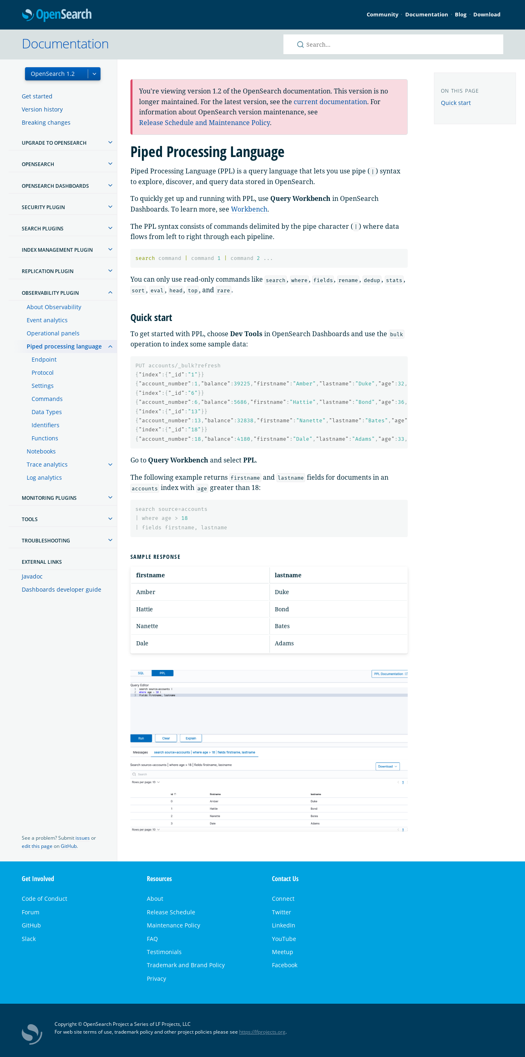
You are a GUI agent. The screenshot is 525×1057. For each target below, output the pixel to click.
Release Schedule (171, 912)
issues (82, 837)
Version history (42, 109)
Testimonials (164, 952)
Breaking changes (46, 122)
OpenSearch (56, 16)
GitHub (69, 846)
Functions (45, 438)
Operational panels (53, 333)
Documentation (426, 14)
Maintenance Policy (173, 925)
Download (486, 14)
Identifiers (45, 425)
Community (382, 14)
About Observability (54, 307)
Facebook (284, 965)
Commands (47, 399)
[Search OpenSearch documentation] (393, 44)
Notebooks (41, 451)
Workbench (249, 209)
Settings (43, 386)
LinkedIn (283, 925)
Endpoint (44, 359)
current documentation (330, 101)
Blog (460, 14)
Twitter (281, 912)
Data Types (47, 412)
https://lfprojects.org (262, 1031)
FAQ (152, 939)
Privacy (156, 978)
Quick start (456, 103)
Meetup (282, 952)
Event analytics (47, 320)
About (155, 898)
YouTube (284, 939)
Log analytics (44, 477)
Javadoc (32, 576)
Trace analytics (47, 464)
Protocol (43, 372)
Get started (37, 96)
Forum (30, 912)
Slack (29, 939)
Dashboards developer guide (61, 589)
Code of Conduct (44, 898)
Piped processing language (64, 346)
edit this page (37, 846)
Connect (283, 898)
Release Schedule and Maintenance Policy (204, 122)
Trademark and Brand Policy (186, 965)
